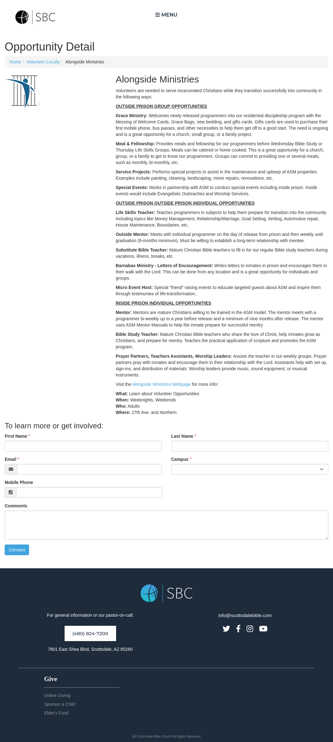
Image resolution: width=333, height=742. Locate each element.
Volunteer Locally (43, 61)
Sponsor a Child (59, 704)
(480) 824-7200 (90, 633)
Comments (16, 505)
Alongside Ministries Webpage (161, 384)
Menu (166, 15)
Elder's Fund (56, 712)
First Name (16, 436)
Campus (180, 459)
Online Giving (57, 695)
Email (10, 459)
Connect (17, 549)
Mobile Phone (19, 482)
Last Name (182, 436)
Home (15, 61)
